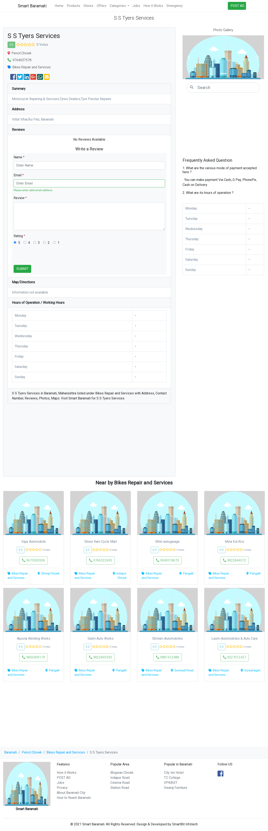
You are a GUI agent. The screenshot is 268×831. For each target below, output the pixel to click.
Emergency (174, 6)
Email (19, 175)
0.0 (11, 44)
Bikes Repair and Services (65, 752)
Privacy (62, 788)
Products (73, 6)
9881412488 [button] (167, 657)
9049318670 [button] (167, 560)
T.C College (172, 778)
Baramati (10, 752)
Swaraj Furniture (175, 788)
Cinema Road (120, 783)
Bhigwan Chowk (121, 773)
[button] (189, 57)
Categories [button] (118, 6)
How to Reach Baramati (74, 798)
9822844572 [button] (234, 560)
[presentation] (45, 257)
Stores (88, 6)
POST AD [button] (237, 6)
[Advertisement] (89, 442)
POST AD (64, 778)
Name (19, 157)
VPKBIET (170, 783)
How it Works (153, 6)
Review (20, 198)
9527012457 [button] (234, 657)
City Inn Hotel (174, 773)
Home (59, 6)
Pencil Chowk (32, 752)
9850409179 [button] (33, 657)
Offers (101, 6)
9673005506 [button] (33, 560)
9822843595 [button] (100, 657)
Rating (19, 236)
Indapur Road (120, 778)
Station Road (119, 788)
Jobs (136, 6)
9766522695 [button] (100, 560)
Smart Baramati (32, 5)
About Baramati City (71, 793)
